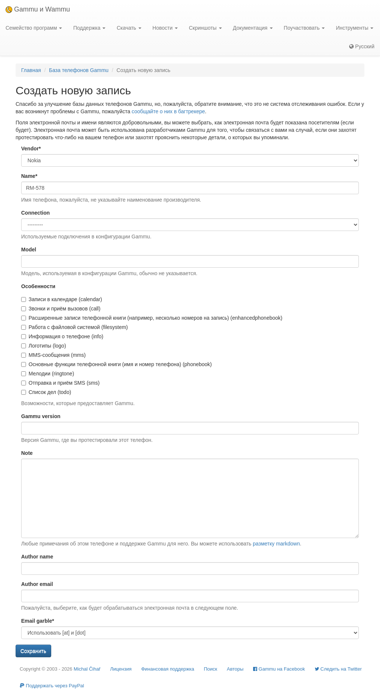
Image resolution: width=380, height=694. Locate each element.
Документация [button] (253, 28)
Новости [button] (165, 28)
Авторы (235, 669)
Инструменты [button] (354, 28)
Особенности (38, 286)
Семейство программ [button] (34, 28)
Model (28, 249)
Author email (37, 584)
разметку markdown (276, 544)
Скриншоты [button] (205, 28)
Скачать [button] (129, 28)
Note (27, 453)
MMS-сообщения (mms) (53, 355)
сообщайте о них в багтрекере (168, 111)
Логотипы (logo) (43, 346)
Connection (35, 213)
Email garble (37, 621)
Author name (37, 557)
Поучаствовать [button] (304, 28)
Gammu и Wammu (38, 9)
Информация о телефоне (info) (62, 336)
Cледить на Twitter (338, 669)
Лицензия (121, 669)
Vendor (31, 148)
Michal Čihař (86, 669)
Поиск (210, 669)
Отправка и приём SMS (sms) (60, 383)
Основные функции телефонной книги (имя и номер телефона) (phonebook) (116, 364)
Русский (361, 46)
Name (29, 176)
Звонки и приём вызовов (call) (61, 309)
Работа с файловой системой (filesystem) (74, 327)
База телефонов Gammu (78, 70)
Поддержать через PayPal (52, 685)
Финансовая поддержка (167, 669)
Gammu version (40, 416)
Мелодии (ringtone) (47, 374)
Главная (31, 70)
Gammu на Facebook (279, 669)
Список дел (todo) (46, 392)
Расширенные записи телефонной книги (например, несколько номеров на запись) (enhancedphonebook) (151, 318)
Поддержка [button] (89, 28)
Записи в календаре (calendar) (61, 299)
